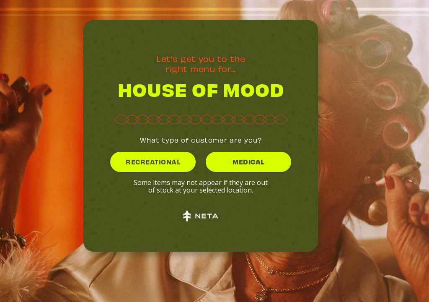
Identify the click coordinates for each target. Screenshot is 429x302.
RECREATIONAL (153, 161)
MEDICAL (248, 161)
